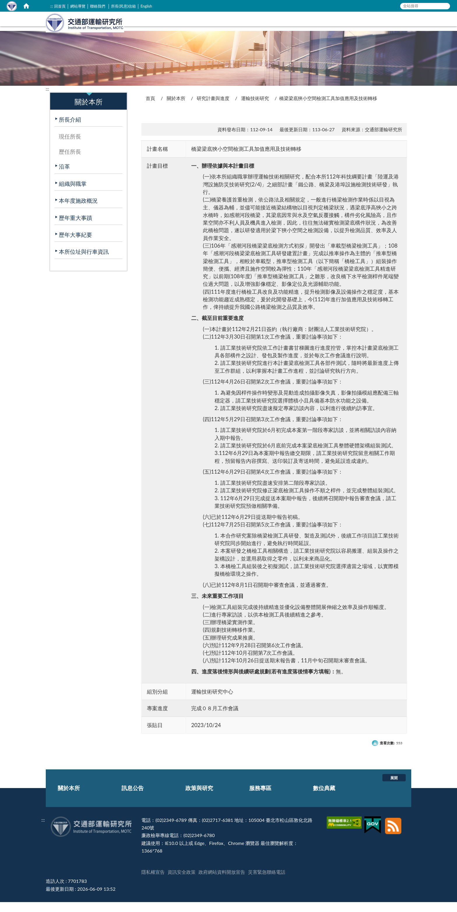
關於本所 (176, 108)
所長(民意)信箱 (123, 6)
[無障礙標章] (345, 830)
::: (51, 6)
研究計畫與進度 (213, 108)
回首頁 (60, 6)
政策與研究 (199, 797)
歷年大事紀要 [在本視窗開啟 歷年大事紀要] (75, 244)
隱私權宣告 (153, 882)
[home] (26, 6)
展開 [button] (394, 787)
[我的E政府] (373, 830)
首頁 (150, 108)
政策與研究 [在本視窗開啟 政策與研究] (325, 27)
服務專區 (260, 797)
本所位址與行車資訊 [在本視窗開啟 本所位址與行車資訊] (84, 261)
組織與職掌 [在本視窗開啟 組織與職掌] (73, 193)
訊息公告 (133, 797)
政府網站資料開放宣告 (221, 882)
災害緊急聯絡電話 (266, 882)
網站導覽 (77, 6)
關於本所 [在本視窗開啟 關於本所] (260, 27)
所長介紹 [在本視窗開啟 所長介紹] (70, 129)
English (146, 6)
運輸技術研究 (255, 108)
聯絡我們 (97, 6)
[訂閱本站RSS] (393, 830)
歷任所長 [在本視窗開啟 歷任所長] (70, 161)
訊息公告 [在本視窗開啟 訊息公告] (291, 27)
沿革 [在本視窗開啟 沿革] (64, 176)
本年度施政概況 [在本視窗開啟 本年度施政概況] (78, 210)
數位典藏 (324, 797)
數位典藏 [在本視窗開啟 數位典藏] (391, 27)
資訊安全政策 (182, 882)
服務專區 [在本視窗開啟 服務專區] (360, 27)
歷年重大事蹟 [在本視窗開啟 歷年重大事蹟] (75, 227)
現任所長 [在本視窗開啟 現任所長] (70, 146)
